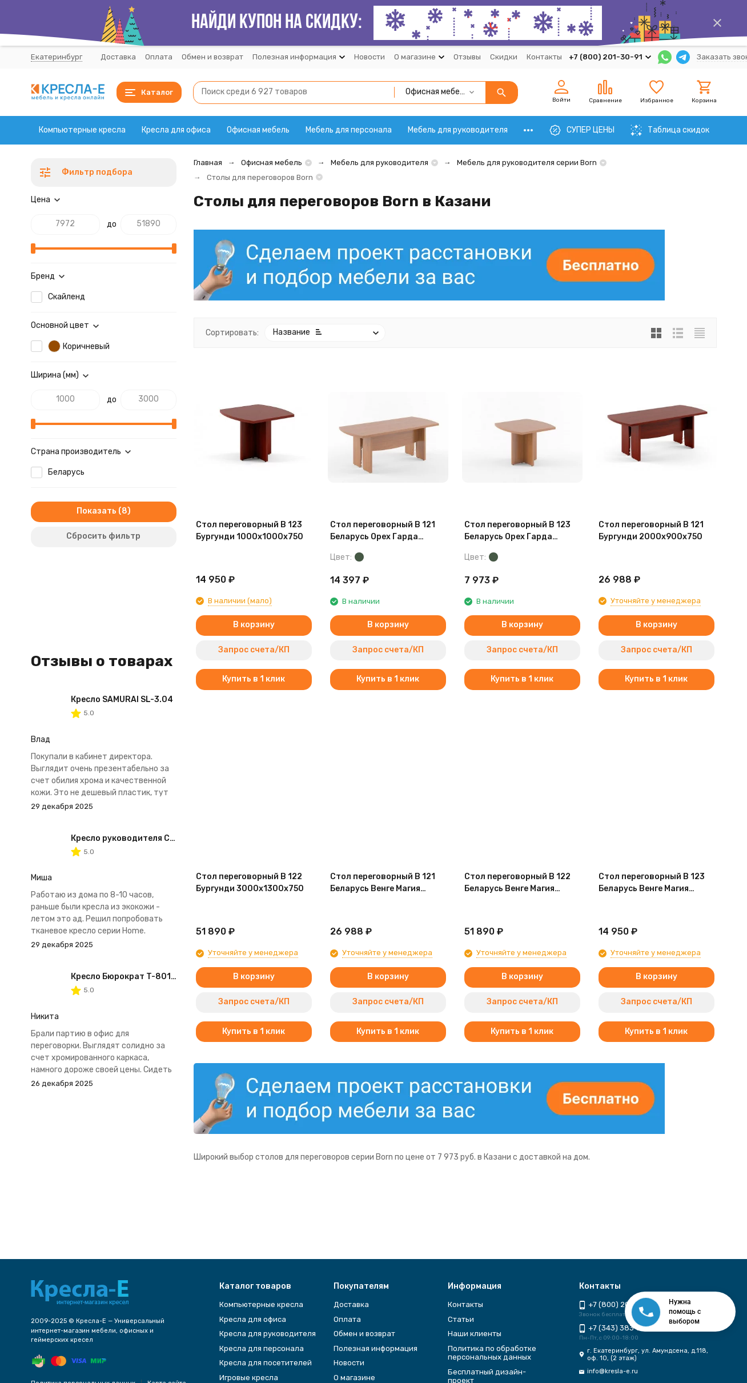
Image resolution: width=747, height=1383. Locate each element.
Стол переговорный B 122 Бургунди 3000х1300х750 (250, 882)
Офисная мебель (258, 130)
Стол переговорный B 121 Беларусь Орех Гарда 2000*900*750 (382, 531)
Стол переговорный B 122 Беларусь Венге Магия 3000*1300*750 (517, 883)
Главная (208, 162)
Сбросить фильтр (103, 536)
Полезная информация (375, 1348)
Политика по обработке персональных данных (492, 1353)
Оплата (158, 57)
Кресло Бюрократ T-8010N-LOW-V (141, 976)
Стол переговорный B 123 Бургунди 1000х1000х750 (249, 531)
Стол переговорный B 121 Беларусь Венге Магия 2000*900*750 (382, 883)
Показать (97, 511)
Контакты (544, 57)
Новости (369, 57)
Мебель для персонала (349, 130)
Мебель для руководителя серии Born (527, 162)
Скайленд (66, 297)
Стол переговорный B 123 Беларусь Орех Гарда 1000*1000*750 (517, 531)
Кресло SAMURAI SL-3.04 (122, 699)
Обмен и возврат (212, 57)
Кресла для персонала (261, 1348)
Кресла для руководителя (267, 1333)
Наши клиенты (474, 1333)
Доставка (118, 57)
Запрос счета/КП (254, 650)
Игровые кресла (248, 1377)
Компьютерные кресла (82, 130)
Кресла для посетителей (265, 1362)
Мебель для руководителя (458, 130)
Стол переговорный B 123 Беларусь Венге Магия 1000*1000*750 (652, 883)
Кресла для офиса (176, 130)
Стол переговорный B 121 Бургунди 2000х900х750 (651, 531)
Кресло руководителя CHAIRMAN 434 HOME (160, 838)
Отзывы (467, 57)
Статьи (461, 1319)
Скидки (503, 57)
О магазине (354, 1377)
